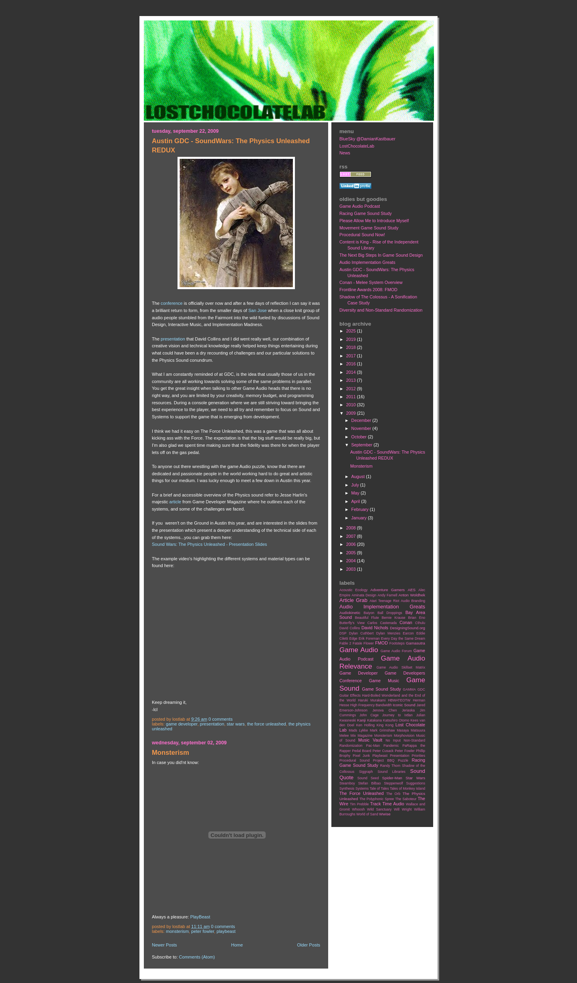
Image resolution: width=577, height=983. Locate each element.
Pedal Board (361, 751)
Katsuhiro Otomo (396, 720)
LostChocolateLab (356, 146)
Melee (344, 736)
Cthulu (420, 623)
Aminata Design (363, 595)
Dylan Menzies (388, 633)
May (356, 492)
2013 (351, 380)
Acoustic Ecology (353, 590)
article (175, 501)
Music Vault (370, 740)
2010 (351, 404)
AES (412, 590)
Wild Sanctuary (379, 809)
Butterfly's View (352, 623)
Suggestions (415, 783)
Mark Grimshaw (382, 730)
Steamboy (347, 783)
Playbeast (226, 931)
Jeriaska (408, 710)
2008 (351, 527)
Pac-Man (373, 746)
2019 (351, 339)
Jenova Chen (385, 710)
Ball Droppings (389, 613)
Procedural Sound (354, 760)
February (360, 509)
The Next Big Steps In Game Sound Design (381, 255)
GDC (421, 689)
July (355, 484)
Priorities (418, 756)
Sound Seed (368, 778)
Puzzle (403, 760)
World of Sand (367, 814)
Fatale (357, 643)
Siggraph (366, 772)
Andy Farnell (387, 595)
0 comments (220, 719)
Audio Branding (413, 601)
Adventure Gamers (387, 590)
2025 (351, 330)
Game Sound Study (381, 689)
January (359, 517)
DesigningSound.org (407, 628)
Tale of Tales (379, 788)
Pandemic (391, 746)
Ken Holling (365, 725)
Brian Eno (416, 618)
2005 (351, 552)
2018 (351, 347)
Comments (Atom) (197, 957)
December (362, 420)
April (356, 501)
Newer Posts (164, 944)
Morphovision (404, 736)
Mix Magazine (362, 736)
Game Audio (358, 650)
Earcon (408, 633)
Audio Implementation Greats (367, 262)
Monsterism (170, 752)
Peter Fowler (202, 931)
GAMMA (409, 689)
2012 (351, 388)
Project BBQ (384, 760)
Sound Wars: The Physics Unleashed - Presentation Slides (209, 544)
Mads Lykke (358, 730)
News (344, 152)
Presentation (212, 724)
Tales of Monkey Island (407, 788)
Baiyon (369, 613)
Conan (405, 622)
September (362, 444)
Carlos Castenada (382, 623)
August (358, 476)
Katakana (374, 720)
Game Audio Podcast (359, 206)
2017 (351, 355)
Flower (368, 643)
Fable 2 (345, 643)
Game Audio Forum (396, 651)
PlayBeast (200, 916)
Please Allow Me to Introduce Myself (374, 220)
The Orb (393, 794)
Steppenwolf (393, 783)
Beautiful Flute (367, 618)
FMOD (381, 642)
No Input (393, 740)
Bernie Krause (393, 618)
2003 (351, 569)
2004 (351, 560)
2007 (351, 536)
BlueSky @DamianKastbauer (367, 138)
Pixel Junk (361, 756)
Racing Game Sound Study (365, 213)
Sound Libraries (391, 772)
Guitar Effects (350, 695)
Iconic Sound (404, 705)
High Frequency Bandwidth (371, 705)
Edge (353, 638)
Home (237, 944)
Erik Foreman (369, 638)
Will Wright (403, 809)
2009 (351, 413)
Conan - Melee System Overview (371, 282)
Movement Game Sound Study (368, 227)
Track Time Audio (387, 803)
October (359, 436)
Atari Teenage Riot (384, 601)
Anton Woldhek (412, 595)
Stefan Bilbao (369, 783)
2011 (351, 396)
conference (172, 303)
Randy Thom (390, 766)
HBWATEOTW (399, 700)
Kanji (361, 720)
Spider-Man (392, 778)
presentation (173, 338)
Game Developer (182, 724)
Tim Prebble (359, 804)
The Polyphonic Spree (376, 799)
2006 (351, 544)
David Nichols (374, 627)
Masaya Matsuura (411, 730)
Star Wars (236, 724)
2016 (351, 363)
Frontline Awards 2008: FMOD (368, 289)
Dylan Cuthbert (361, 633)
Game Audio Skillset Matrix (400, 667)
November (362, 428)
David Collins (349, 628)
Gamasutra (415, 643)
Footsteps (397, 643)
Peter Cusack (383, 751)
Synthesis (346, 788)
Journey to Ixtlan (397, 715)
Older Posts (308, 944)
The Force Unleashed (266, 724)
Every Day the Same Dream (403, 638)
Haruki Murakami (371, 700)
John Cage (369, 715)
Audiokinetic (349, 612)
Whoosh (358, 809)
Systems (362, 788)
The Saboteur (405, 799)
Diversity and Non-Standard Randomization (380, 310)
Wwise (385, 814)
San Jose (257, 310)
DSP (343, 633)
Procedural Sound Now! (362, 234)
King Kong (385, 725)
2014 (351, 372)
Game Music (384, 680)
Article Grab (353, 600)
